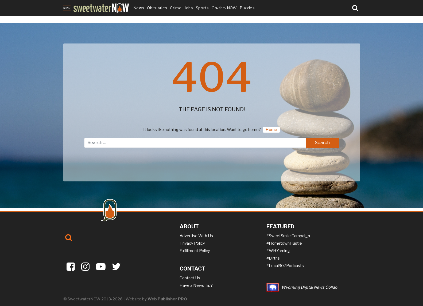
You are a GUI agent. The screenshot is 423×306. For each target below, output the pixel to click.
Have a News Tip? (196, 285)
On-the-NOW (224, 8)
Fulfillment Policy (195, 250)
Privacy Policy (192, 243)
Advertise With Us (196, 235)
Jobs (188, 8)
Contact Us (190, 278)
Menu (67, 8)
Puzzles (247, 8)
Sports (202, 8)
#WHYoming (278, 250)
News (139, 8)
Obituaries (157, 8)
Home (271, 129)
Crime (176, 8)
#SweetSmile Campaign (288, 235)
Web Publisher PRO (167, 299)
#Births (273, 258)
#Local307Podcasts (285, 265)
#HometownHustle (284, 243)
